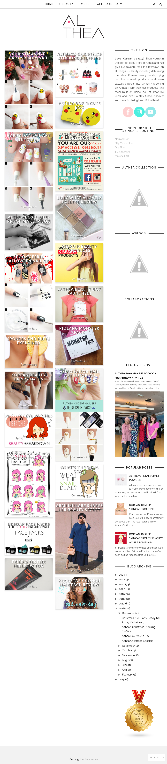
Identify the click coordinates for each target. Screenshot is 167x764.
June (125, 665)
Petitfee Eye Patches (28, 415)
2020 (122, 589)
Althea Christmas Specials (79, 136)
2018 (122, 598)
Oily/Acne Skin (124, 143)
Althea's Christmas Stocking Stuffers (79, 56)
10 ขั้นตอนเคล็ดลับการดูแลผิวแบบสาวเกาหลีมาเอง (28, 457)
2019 (122, 593)
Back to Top (157, 757)
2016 (122, 608)
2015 (122, 679)
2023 (122, 574)
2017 (122, 603)
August (126, 660)
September (129, 655)
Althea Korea (90, 759)
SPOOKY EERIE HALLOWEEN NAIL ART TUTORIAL (29, 261)
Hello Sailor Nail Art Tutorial (79, 373)
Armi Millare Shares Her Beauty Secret (79, 507)
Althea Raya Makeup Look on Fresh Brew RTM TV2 (135, 375)
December (128, 613)
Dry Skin (120, 147)
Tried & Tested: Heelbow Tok (28, 563)
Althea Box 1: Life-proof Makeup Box (28, 219)
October (127, 650)
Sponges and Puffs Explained (28, 341)
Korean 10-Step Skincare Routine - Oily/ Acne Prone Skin (146, 538)
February (127, 674)
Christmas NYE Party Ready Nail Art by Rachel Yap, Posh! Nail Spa (29, 60)
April (124, 669)
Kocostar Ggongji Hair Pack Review (79, 582)
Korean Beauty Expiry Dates (28, 377)
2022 (122, 579)
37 (36, 405)
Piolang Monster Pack (79, 330)
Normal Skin (122, 139)
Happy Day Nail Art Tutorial (29, 137)
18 (86, 187)
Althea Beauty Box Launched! (79, 291)
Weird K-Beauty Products (79, 248)
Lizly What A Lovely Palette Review (79, 200)
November (128, 645)
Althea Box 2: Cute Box (79, 105)
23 (86, 318)
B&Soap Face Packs (29, 524)
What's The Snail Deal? (79, 469)
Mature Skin (122, 155)
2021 (122, 584)
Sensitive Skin (123, 151)
